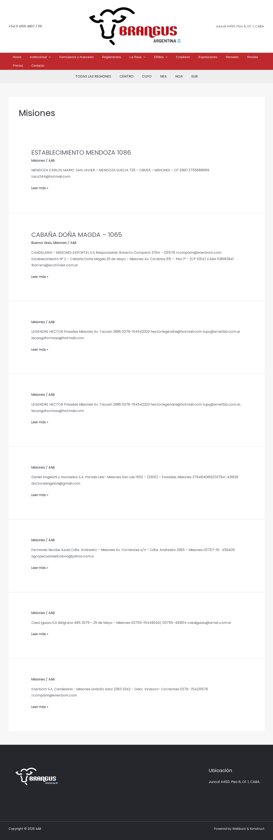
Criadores (161, 58)
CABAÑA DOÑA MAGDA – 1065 (77, 228)
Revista (216, 58)
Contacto (244, 58)
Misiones (38, 154)
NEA (162, 69)
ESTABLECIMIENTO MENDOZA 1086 (82, 146)
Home (26, 58)
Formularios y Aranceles (75, 58)
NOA (176, 69)
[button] (53, 58)
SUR (190, 69)
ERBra (144, 58)
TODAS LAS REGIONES (97, 69)
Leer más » (40, 181)
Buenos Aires (42, 236)
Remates (200, 58)
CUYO (147, 69)
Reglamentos (105, 58)
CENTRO (129, 69)
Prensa (230, 58)
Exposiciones (181, 58)
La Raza (126, 58)
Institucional (44, 58)
